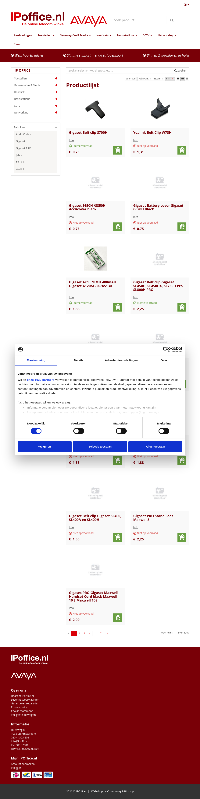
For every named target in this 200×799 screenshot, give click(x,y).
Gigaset (20, 141)
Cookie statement (22, 711)
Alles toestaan (155, 446)
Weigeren (44, 446)
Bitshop (129, 791)
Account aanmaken (23, 764)
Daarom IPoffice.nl (22, 696)
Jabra (19, 155)
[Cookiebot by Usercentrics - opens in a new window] (165, 349)
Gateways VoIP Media (35, 85)
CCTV (35, 106)
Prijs (170, 78)
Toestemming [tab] (36, 360)
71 (101, 633)
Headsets (35, 92)
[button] (186, 4)
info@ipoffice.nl (20, 741)
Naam (159, 78)
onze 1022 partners (40, 379)
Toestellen (35, 78)
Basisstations (35, 99)
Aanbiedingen (23, 35)
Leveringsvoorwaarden (25, 699)
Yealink (20, 169)
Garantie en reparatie (24, 703)
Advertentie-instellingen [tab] (121, 360)
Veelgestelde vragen (23, 715)
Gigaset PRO (23, 148)
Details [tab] (79, 360)
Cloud (17, 44)
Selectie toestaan (100, 446)
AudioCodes (23, 134)
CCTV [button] (147, 35)
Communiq (114, 791)
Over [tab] (164, 360)
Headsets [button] (103, 35)
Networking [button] (167, 35)
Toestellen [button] (46, 35)
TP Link (20, 162)
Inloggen (16, 767)
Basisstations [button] (127, 35)
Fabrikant (145, 78)
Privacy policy (19, 707)
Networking (35, 112)
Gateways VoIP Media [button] (75, 35)
